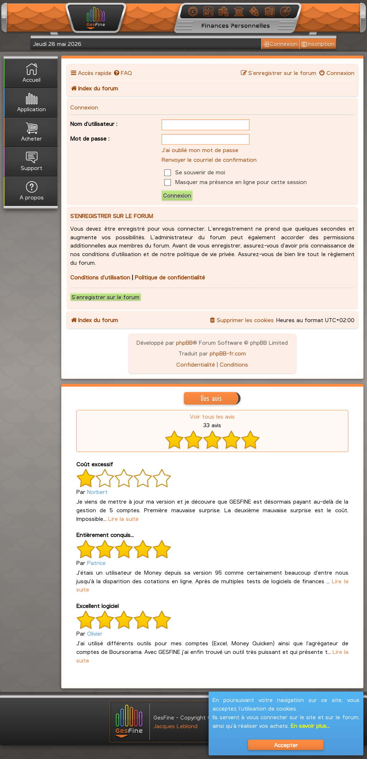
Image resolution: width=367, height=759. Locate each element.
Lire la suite (123, 518)
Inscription (317, 43)
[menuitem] (122, 72)
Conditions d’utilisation (100, 277)
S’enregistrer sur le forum (105, 296)
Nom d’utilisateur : (93, 123)
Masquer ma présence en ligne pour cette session (235, 181)
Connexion (280, 43)
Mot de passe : (89, 138)
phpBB (184, 342)
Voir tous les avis (212, 416)
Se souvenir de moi (194, 172)
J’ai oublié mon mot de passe (200, 149)
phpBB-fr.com (228, 353)
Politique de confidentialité (170, 277)
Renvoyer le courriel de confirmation (209, 159)
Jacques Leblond (175, 725)
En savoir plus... (310, 725)
